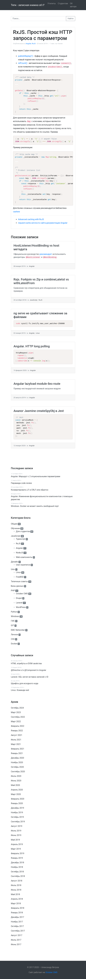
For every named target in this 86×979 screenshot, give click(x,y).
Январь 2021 (17, 753)
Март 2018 (16, 903)
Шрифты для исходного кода (24, 683)
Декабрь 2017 (17, 917)
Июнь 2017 (16, 944)
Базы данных (17, 586)
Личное (14, 634)
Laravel (19, 602)
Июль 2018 (16, 885)
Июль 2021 (16, 739)
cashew (16, 211)
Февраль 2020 (17, 799)
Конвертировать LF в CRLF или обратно (29, 490)
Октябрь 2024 (17, 708)
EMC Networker (18, 630)
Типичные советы (19, 581)
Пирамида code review (21, 483)
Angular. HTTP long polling (32, 346)
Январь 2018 (17, 912)
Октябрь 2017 (17, 926)
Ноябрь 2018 (17, 867)
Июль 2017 (16, 940)
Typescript (20, 539)
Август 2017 (16, 935)
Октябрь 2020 (17, 767)
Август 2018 (16, 881)
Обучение (15, 528)
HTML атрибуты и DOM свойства (26, 663)
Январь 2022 (17, 730)
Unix (13, 569)
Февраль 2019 (17, 853)
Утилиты (51, 3)
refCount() (22, 63)
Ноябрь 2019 (17, 812)
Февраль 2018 (17, 908)
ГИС (13, 621)
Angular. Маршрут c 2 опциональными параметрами (35, 476)
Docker (14, 643)
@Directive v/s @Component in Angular (28, 670)
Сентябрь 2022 (18, 717)
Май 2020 (15, 785)
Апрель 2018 (17, 899)
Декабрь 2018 (17, 862)
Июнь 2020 (16, 780)
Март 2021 (16, 744)
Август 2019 (16, 826)
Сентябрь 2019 (18, 821)
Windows (15, 616)
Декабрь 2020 (17, 758)
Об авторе (73, 5)
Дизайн (14, 562)
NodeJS (19, 552)
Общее (14, 524)
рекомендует (46, 254)
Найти (70, 18)
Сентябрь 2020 (18, 771)
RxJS (18, 543)
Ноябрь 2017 (17, 921)
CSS (13, 639)
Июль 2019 (16, 830)
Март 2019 (16, 849)
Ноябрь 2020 (17, 762)
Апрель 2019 (17, 844)
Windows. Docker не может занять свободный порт (35, 506)
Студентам (63, 3)
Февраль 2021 (17, 749)
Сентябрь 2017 (18, 931)
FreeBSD (20, 577)
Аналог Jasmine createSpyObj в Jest (39, 411)
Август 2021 (16, 735)
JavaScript (15, 536)
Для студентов (23, 531)
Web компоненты (24, 557)
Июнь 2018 (16, 890)
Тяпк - (28, 5)
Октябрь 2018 (17, 871)
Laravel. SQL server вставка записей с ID (29, 677)
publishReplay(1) (25, 56)
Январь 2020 (17, 803)
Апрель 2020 (17, 790)
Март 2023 (16, 712)
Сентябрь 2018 (18, 876)
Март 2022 (16, 721)
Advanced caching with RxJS (31, 219)
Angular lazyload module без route (37, 383)
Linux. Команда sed (20, 690)
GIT (12, 625)
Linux (18, 572)
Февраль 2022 (17, 726)
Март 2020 (16, 794)
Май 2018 (15, 894)
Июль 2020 (16, 776)
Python (14, 612)
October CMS (22, 593)
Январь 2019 (17, 858)
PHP (13, 590)
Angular (19, 548)
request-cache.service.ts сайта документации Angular (42, 223)
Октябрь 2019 (17, 817)
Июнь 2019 (16, 835)
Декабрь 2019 (17, 808)
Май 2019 (15, 840)
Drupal (19, 598)
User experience (23, 565)
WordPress (21, 607)
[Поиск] (38, 18)
